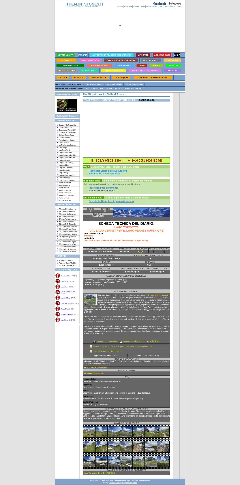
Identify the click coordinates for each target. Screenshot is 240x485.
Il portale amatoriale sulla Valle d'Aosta (82, 7)
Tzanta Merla (65, 309)
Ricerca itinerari (114, 84)
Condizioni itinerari (134, 84)
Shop (143, 6)
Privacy (172, 6)
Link (160, 6)
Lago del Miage (65, 298)
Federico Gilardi (115, 483)
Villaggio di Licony (67, 314)
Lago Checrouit (65, 320)
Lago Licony (64, 281)
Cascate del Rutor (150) (68, 291)
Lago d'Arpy (64, 287)
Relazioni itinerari (95, 84)
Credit (166, 6)
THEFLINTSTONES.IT (84, 4)
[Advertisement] (66, 335)
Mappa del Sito (151, 6)
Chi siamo (128, 6)
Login (179, 6)
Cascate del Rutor (66, 276)
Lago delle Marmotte (67, 303)
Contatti (136, 6)
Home (120, 6)
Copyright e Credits (129, 483)
